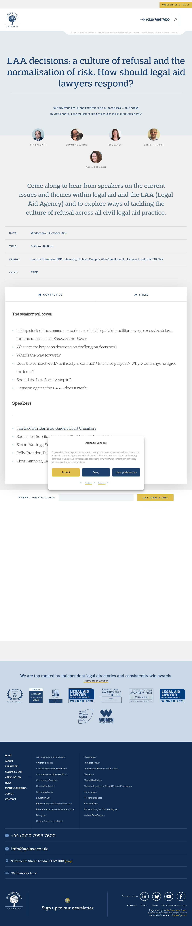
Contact (10, 799)
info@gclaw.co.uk (29, 848)
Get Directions (155, 497)
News (8, 782)
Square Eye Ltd (179, 915)
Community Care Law (47, 780)
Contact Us (51, 294)
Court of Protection (45, 786)
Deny (96, 472)
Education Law (43, 797)
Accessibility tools (176, 5)
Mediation (89, 774)
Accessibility (132, 905)
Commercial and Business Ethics (52, 774)
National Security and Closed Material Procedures (108, 786)
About (9, 761)
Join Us (9, 793)
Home (8, 755)
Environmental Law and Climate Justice (55, 809)
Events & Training (15, 788)
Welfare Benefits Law (94, 815)
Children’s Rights (44, 762)
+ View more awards (96, 681)
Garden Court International (49, 821)
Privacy (101, 483)
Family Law (41, 815)
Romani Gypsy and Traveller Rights (100, 809)
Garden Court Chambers (12, 19)
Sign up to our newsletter (68, 907)
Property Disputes (93, 797)
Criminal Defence (44, 792)
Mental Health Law (93, 780)
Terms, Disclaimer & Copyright (174, 905)
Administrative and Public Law (50, 756)
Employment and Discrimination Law (54, 803)
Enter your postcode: (37, 497)
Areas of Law (13, 777)
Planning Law (90, 792)
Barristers (12, 766)
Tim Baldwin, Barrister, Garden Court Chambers (56, 428)
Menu (183, 19)
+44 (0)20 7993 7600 (155, 20)
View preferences (126, 472)
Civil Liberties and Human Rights (51, 768)
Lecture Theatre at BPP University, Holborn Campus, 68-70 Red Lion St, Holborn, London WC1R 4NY (97, 259)
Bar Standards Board (176, 910)
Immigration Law (92, 762)
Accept (66, 472)
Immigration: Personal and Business (101, 768)
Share (141, 294)
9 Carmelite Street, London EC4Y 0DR (42, 861)
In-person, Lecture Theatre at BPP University (96, 114)
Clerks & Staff (14, 771)
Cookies (88, 483)
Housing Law (90, 756)
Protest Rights (91, 803)
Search (175, 19)
